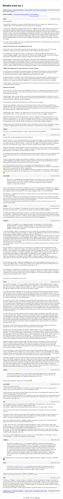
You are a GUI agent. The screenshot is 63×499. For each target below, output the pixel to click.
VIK (4, 477)
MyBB (27, 497)
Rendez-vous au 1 (13, 5)
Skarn (4, 19)
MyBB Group (37, 497)
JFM (4, 462)
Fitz (4, 135)
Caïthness (5, 220)
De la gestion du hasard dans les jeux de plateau (26, 14)
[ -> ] (25, 373)
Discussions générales (18, 10)
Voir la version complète (34, 15)
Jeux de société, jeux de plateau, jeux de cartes (36, 10)
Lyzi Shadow (6, 176)
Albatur (5, 129)
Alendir (5, 206)
